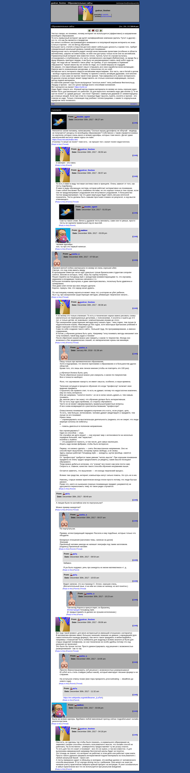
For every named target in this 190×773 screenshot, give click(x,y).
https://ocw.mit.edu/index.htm (65, 139)
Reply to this (56, 144)
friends (130, 3)
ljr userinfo (104, 14)
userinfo (135, 3)
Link (53, 104)
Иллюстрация (73, 610)
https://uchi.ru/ (81, 87)
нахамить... (134, 104)
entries (119, 3)
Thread (65, 144)
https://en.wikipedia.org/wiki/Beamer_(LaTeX (82, 697)
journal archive (106, 16)
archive (124, 3)
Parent (68, 165)
